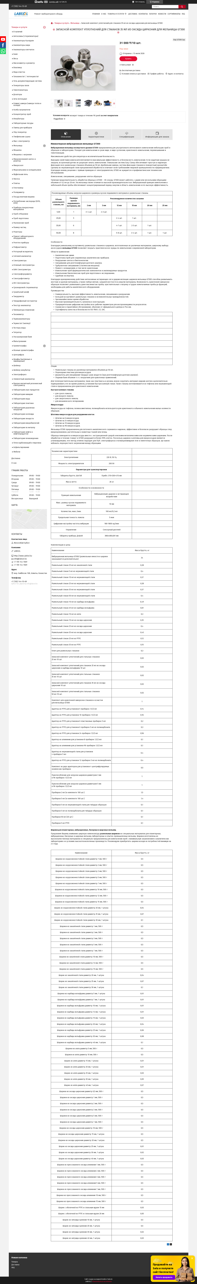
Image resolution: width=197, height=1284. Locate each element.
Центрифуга (18, 355)
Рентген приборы (21, 243)
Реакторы (17, 232)
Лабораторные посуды (23, 123)
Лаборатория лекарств (23, 418)
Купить (128, 59)
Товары (14, 1262)
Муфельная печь (20, 174)
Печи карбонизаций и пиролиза (27, 443)
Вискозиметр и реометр (24, 63)
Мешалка (17, 150)
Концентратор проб (22, 114)
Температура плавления (23, 310)
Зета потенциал (20, 99)
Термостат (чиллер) (21, 323)
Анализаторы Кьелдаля (23, 41)
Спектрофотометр (21, 278)
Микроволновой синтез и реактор (24, 160)
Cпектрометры (19, 260)
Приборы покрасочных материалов (23, 208)
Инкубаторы (18, 119)
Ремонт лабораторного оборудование (23, 237)
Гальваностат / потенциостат (26, 76)
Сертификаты (174, 14)
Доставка (132, 14)
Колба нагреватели (21, 110)
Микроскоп (18, 165)
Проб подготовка (21, 218)
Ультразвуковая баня (22, 337)
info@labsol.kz (20, 559)
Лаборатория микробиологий (26, 423)
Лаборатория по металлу (24, 427)
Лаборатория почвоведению (25, 438)
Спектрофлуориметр (22, 274)
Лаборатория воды (21, 399)
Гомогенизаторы (20, 90)
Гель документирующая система (27, 81)
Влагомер (17, 67)
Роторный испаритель (23, 252)
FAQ (183, 14)
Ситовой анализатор (22, 256)
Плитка (16, 183)
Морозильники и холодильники (27, 170)
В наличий (17, 32)
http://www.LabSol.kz (23, 556)
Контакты (143, 14)
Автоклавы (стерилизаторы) (25, 36)
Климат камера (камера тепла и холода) (27, 104)
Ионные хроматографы (23, 350)
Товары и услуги (116, 14)
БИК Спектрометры (22, 269)
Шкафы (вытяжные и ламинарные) (22, 360)
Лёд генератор (20, 132)
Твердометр (18, 296)
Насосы (16, 179)
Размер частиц (19, 227)
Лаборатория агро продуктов (26, 390)
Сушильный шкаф (21, 292)
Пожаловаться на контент (102, 1281)
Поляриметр (18, 192)
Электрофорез (19, 374)
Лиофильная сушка (21, 137)
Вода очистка (19, 72)
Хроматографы (19, 346)
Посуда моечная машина (23, 197)
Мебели (16, 452)
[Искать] (182, 6)
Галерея (153, 14)
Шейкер (17, 365)
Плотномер (18, 188)
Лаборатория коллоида (23, 414)
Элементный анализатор (24, 379)
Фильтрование (19, 341)
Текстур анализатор (22, 305)
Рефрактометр (20, 247)
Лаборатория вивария (23, 394)
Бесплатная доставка (131, 70)
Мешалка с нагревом (22, 154)
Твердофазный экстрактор (25, 301)
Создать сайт (54, 2)
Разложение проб (21, 223)
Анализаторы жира (21, 45)
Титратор (17, 332)
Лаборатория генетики (23, 403)
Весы (15, 58)
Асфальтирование (21, 447)
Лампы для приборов (22, 128)
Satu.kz (109, 1279)
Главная (96, 14)
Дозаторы (17, 94)
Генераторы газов (21, 85)
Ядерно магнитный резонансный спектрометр (27, 384)
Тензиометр (18, 314)
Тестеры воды (19, 328)
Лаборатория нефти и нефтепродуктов (23, 433)
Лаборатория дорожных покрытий (24, 409)
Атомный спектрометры (23, 265)
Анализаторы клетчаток (23, 50)
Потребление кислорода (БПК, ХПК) (26, 202)
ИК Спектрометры (21, 283)
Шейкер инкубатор (21, 370)
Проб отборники (20, 214)
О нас (103, 14)
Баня (15, 54)
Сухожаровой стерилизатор (25, 287)
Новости (162, 14)
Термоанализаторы (21, 319)
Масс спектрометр (21, 141)
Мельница (74, 23)
